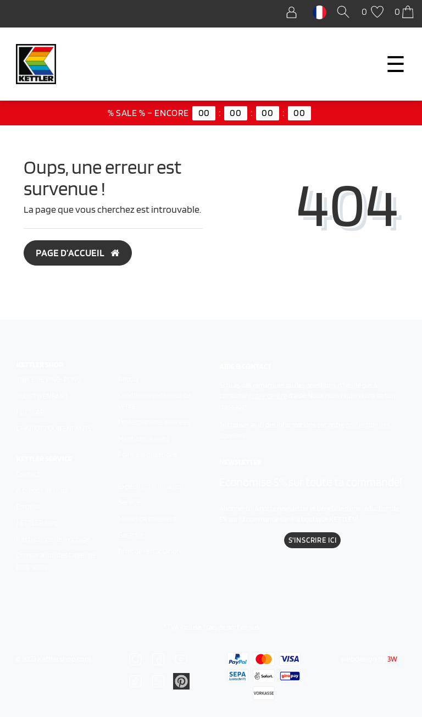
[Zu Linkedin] (181, 680)
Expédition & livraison (150, 486)
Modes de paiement (147, 519)
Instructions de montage (53, 539)
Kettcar (30, 412)
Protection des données (154, 422)
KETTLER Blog (37, 523)
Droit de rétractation (149, 551)
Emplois (28, 507)
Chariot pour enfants (54, 428)
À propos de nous (42, 490)
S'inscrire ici (312, 540)
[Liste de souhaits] (374, 12)
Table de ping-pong (48, 380)
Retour (129, 379)
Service (129, 502)
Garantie (131, 535)
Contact (28, 474)
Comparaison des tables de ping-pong (56, 560)
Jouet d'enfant (42, 396)
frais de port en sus (231, 627)
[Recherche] (345, 12)
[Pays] (319, 11)
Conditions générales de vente (154, 400)
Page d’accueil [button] (78, 252)
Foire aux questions (147, 454)
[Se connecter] (294, 12)
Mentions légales (143, 438)
